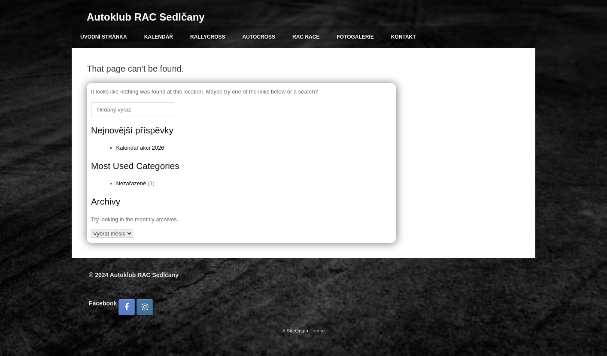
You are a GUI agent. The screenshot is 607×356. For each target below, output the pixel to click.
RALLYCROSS (207, 37)
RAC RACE (305, 37)
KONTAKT (403, 37)
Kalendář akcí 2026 (140, 148)
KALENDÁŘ (158, 37)
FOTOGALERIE (355, 37)
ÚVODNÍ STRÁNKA (103, 37)
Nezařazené (131, 183)
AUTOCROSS (259, 37)
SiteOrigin (297, 330)
